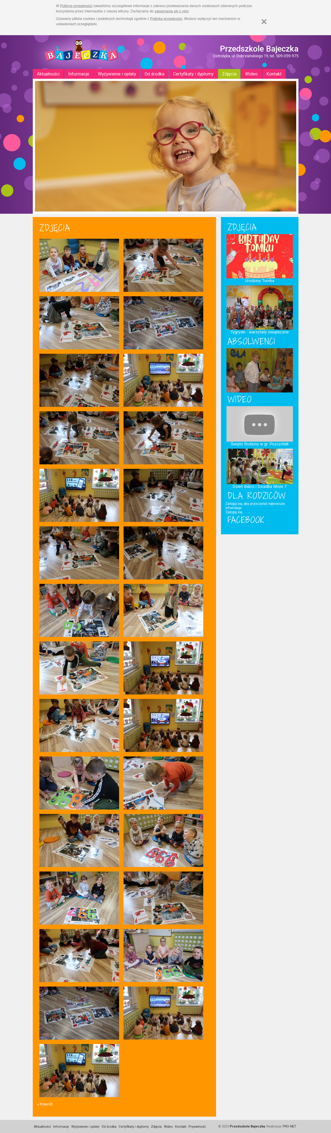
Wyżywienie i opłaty (117, 74)
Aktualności (48, 74)
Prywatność (197, 1127)
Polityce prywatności (76, 6)
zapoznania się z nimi (172, 11)
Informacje (78, 74)
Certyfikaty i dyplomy (193, 74)
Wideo (251, 74)
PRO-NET (289, 1126)
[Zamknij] (264, 21)
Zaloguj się (233, 512)
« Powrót (44, 1104)
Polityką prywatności (166, 19)
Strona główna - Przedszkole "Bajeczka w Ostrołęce (81, 52)
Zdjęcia (229, 74)
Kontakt (274, 74)
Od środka (154, 74)
